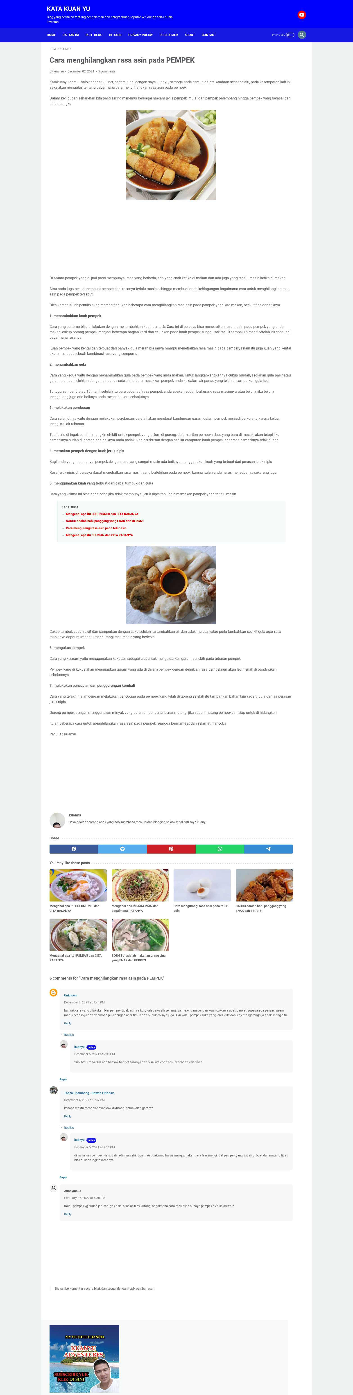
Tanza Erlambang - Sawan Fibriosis (89, 1153)
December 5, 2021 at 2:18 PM (94, 1207)
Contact (211, 28)
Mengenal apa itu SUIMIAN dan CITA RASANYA (99, 580)
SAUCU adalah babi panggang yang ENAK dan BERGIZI (105, 566)
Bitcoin (118, 28)
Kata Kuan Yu (71, 4)
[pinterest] (135, 909)
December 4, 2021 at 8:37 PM (84, 1160)
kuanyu (79, 1107)
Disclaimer (171, 28)
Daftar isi (73, 28)
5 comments (106, 67)
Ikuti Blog (96, 28)
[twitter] (101, 909)
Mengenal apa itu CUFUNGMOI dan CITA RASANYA (102, 559)
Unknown (70, 1046)
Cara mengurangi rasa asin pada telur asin (96, 573)
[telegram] (203, 909)
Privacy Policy (143, 28)
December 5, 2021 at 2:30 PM (94, 1114)
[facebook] (67, 909)
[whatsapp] (169, 909)
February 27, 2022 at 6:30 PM (84, 1258)
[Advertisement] (135, 240)
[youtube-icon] (298, 11)
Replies (69, 1095)
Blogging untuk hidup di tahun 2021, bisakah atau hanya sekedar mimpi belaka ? (268, 251)
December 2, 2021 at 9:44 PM (84, 1053)
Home (54, 28)
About (192, 28)
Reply (67, 1083)
